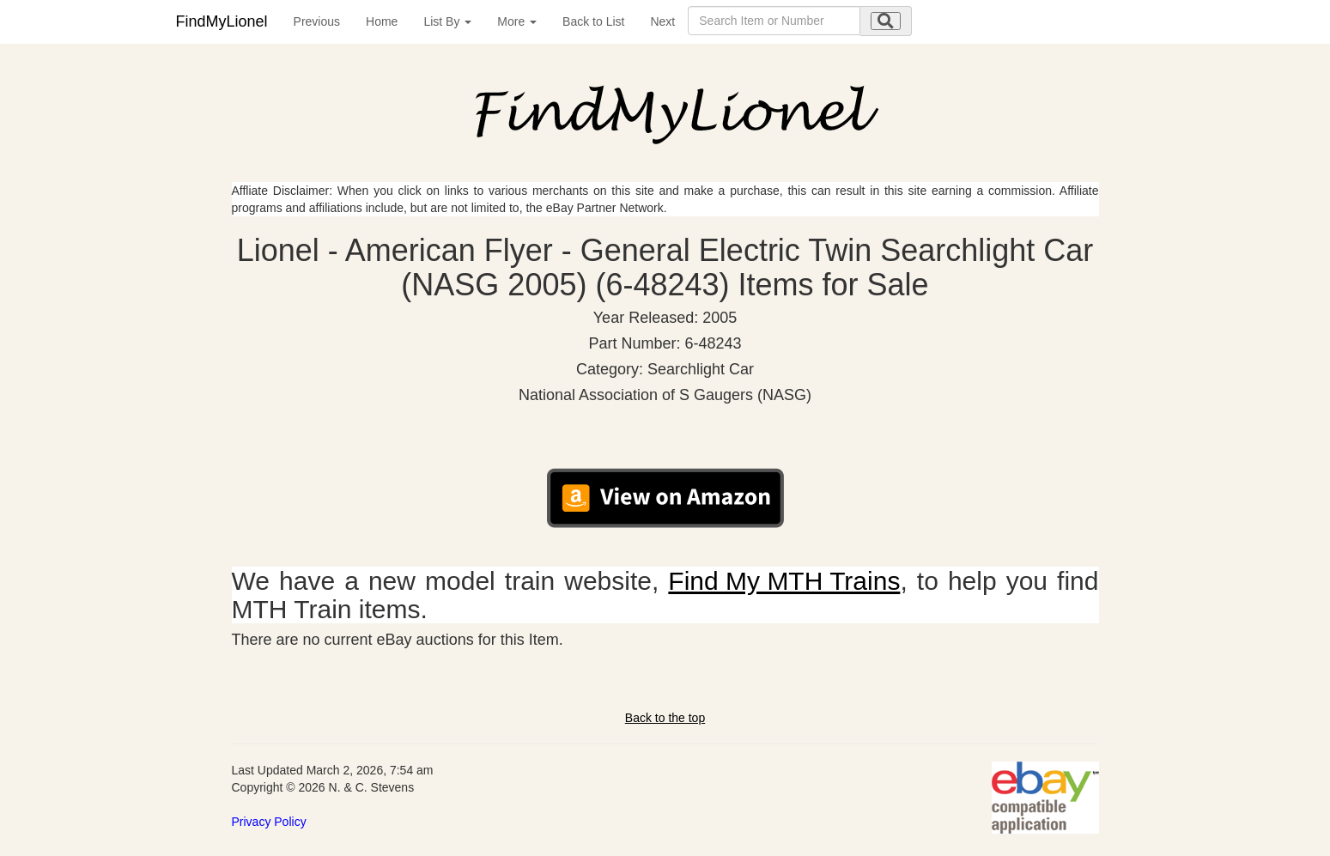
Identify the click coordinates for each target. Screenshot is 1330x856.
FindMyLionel (222, 21)
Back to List (593, 21)
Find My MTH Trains (784, 581)
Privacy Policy (269, 822)
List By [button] (447, 21)
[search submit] (886, 21)
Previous (317, 21)
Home (382, 21)
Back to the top (665, 718)
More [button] (517, 21)
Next (662, 21)
